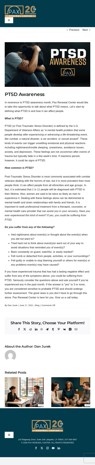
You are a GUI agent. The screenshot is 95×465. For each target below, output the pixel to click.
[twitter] (42, 448)
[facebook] (36, 448)
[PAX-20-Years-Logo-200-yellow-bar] (20, 6)
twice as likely (60, 194)
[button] (7, 392)
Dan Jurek (12, 305)
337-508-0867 (71, 440)
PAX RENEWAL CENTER (39, 443)
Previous (74, 30)
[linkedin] (59, 448)
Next (85, 30)
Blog (37, 305)
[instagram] (47, 448)
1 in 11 (36, 189)
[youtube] (53, 448)
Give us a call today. (66, 297)
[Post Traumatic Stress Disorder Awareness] (47, 64)
